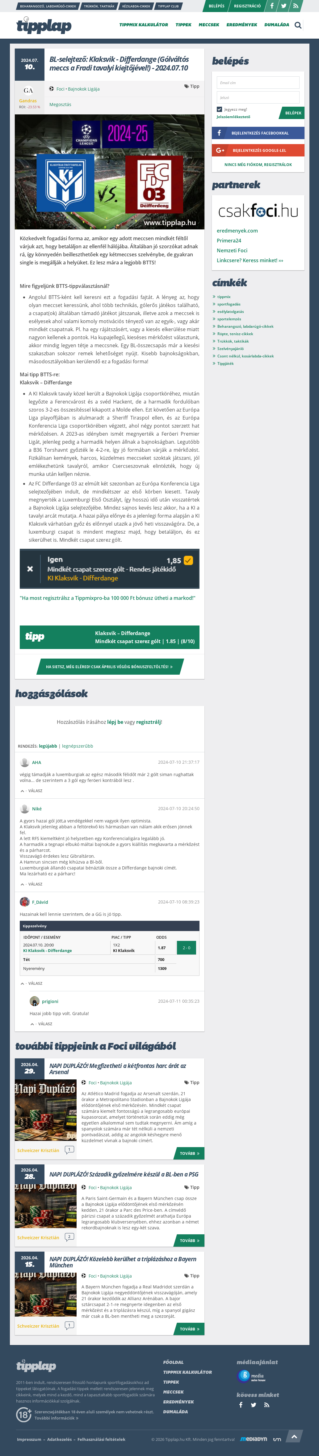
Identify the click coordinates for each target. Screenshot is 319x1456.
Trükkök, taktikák (233, 341)
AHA (36, 762)
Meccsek (173, 1392)
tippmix (224, 296)
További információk (58, 1418)
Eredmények (178, 1402)
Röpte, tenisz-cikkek (235, 333)
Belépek (293, 113)
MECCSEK (209, 25)
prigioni (50, 1001)
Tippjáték (225, 363)
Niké (37, 809)
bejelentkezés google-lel (249, 150)
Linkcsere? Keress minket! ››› (250, 260)
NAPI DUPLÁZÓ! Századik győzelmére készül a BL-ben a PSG (124, 1174)
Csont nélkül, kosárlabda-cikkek (245, 356)
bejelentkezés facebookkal (250, 133)
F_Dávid (40, 902)
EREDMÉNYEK (241, 25)
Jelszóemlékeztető (233, 116)
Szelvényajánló (230, 348)
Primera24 (229, 240)
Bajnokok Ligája (84, 89)
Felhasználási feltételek (101, 1439)
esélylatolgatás (230, 311)
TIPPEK (183, 25)
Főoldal (173, 1362)
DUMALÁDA (276, 25)
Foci (61, 89)
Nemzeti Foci (232, 250)
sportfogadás (229, 304)
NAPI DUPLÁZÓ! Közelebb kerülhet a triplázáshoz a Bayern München (122, 1262)
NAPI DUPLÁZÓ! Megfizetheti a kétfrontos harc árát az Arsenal (117, 1069)
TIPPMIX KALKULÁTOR (143, 25)
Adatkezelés (59, 1439)
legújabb (48, 746)
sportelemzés (229, 319)
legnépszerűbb (77, 746)
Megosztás (60, 104)
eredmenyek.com (237, 230)
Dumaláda (175, 1412)
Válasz (35, 790)
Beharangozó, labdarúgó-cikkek (245, 326)
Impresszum (29, 1439)
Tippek (171, 1382)
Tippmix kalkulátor (187, 1372)
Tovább (190, 1153)
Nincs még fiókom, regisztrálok (258, 164)
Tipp (194, 86)
